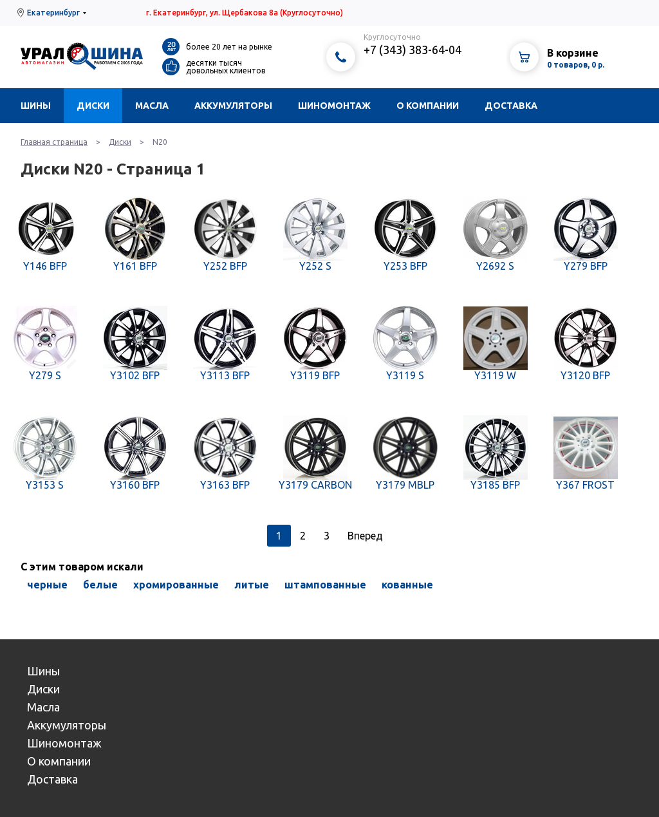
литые (251, 584)
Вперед (365, 535)
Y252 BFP (225, 266)
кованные (407, 584)
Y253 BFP (405, 266)
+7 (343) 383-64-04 (412, 49)
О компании (427, 105)
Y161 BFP (135, 266)
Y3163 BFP (225, 485)
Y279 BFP (586, 266)
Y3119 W (495, 375)
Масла (152, 105)
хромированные (176, 584)
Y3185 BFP (495, 485)
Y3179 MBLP (405, 485)
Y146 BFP (45, 266)
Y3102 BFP (135, 375)
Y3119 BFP (315, 375)
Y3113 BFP (225, 375)
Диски (93, 105)
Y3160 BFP (135, 485)
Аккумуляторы (233, 105)
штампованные (325, 584)
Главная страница (54, 142)
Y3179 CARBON (315, 485)
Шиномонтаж (334, 105)
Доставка (511, 105)
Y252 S (315, 266)
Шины (36, 105)
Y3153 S (45, 485)
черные (47, 584)
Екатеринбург (53, 12)
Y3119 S (405, 375)
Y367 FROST (585, 485)
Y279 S (45, 375)
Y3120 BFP (585, 375)
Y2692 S (495, 266)
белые (100, 584)
